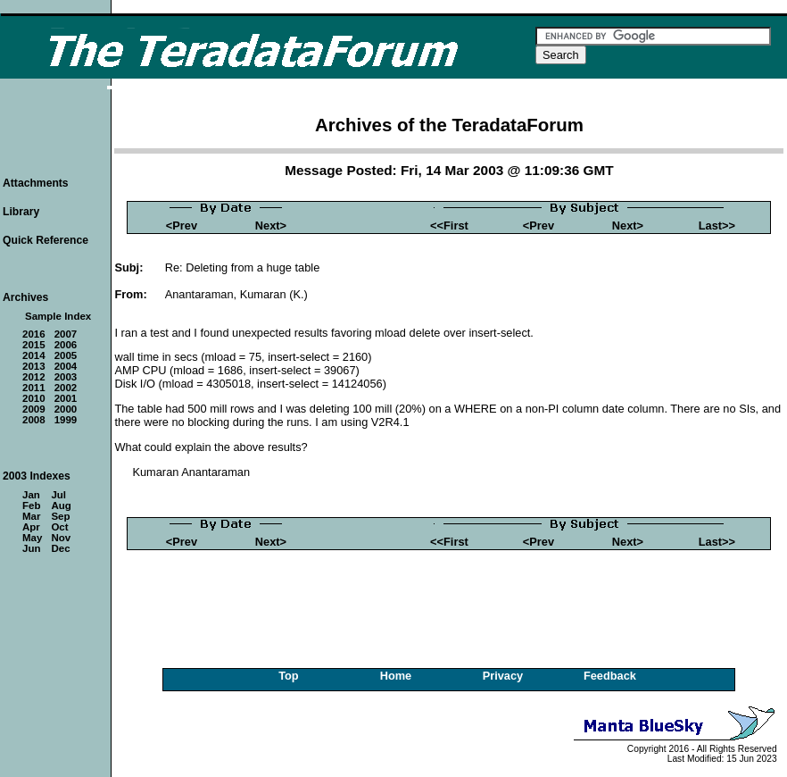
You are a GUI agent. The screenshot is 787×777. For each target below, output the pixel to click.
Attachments (36, 183)
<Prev (181, 225)
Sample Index (58, 316)
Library (21, 211)
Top (288, 675)
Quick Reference (45, 240)
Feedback (610, 675)
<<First (449, 225)
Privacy (503, 675)
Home (396, 675)
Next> (270, 225)
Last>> (717, 225)
